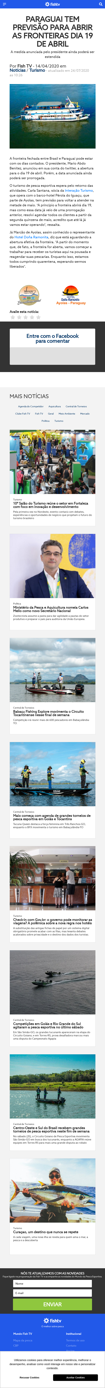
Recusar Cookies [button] (29, 1377)
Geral (51, 413)
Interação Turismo (79, 190)
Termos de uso (75, 1340)
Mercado (85, 413)
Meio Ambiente (67, 413)
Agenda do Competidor (30, 406)
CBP (16, 1345)
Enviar (52, 1304)
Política (45, 420)
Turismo (37, 70)
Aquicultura (55, 406)
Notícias (18, 70)
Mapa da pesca (22, 1340)
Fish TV (39, 413)
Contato (71, 1345)
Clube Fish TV (22, 413)
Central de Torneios (76, 406)
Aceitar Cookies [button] (75, 1377)
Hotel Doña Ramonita (31, 237)
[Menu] (5, 4)
